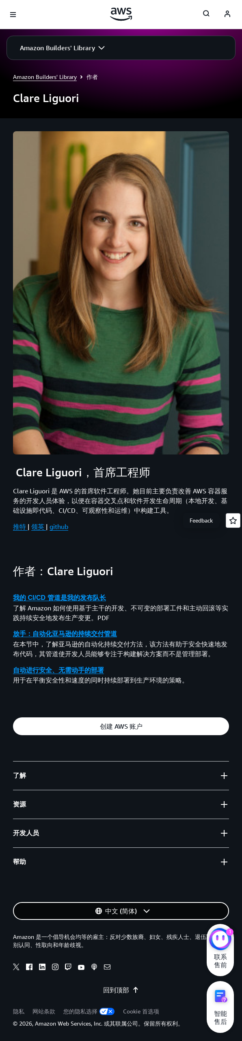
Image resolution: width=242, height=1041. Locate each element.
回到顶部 (121, 990)
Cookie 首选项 (141, 1011)
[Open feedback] (233, 520)
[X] (16, 968)
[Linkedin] (42, 968)
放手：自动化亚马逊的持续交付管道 (65, 633)
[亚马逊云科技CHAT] (220, 940)
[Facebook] (29, 968)
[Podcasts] (94, 968)
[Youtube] (81, 968)
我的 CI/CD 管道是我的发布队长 (59, 597)
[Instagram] (55, 968)
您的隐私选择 (89, 1011)
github (59, 527)
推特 (20, 527)
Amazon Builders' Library (45, 76)
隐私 (18, 1011)
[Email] (107, 968)
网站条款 (43, 1011)
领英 (38, 527)
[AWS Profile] (227, 14)
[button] (62, 48)
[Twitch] (68, 968)
